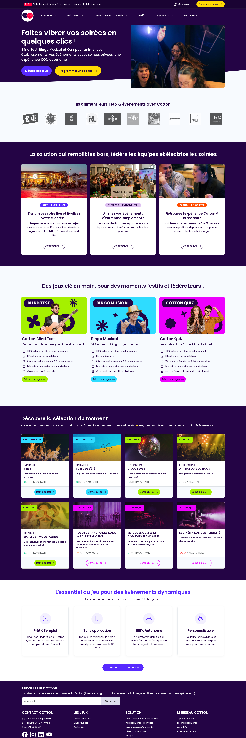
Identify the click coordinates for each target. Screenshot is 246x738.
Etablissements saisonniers (139, 722)
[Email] (61, 701)
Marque (130, 735)
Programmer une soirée (78, 71)
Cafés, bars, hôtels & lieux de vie (142, 718)
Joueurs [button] (190, 15)
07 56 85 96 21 (34, 727)
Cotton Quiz (80, 727)
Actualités (182, 727)
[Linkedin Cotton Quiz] (41, 734)
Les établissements (187, 722)
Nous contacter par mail (36, 718)
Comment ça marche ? (110, 15)
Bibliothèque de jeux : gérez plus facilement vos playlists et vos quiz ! (67, 4)
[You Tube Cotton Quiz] (49, 734)
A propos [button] (164, 15)
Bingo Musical (81, 722)
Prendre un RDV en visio (36, 722)
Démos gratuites (210, 4)
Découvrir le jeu (35, 379)
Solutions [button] (74, 15)
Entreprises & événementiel (140, 727)
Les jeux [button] (48, 15)
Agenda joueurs (185, 718)
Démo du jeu (45, 492)
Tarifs (141, 15)
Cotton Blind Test (82, 718)
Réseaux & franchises (136, 731)
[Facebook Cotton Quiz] (25, 734)
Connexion (182, 4)
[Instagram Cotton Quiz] (33, 734)
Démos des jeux (36, 71)
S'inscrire (111, 701)
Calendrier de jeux (186, 731)
